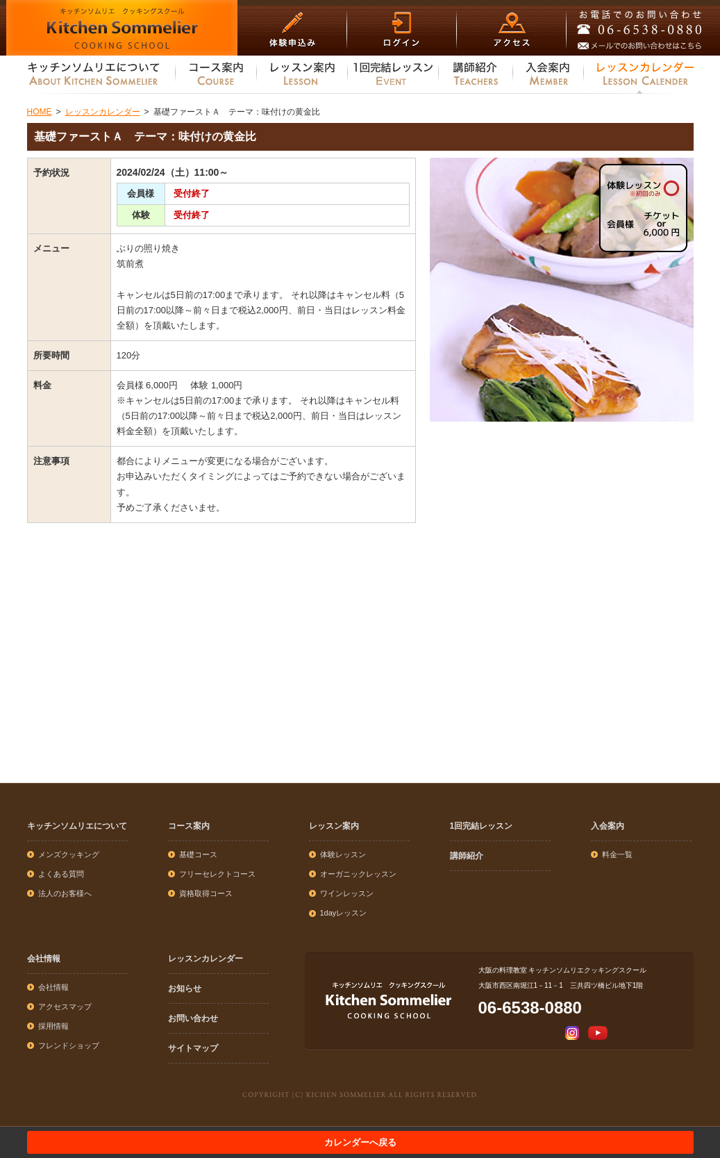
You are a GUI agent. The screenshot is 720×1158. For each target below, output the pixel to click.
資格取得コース (206, 893)
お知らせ (184, 988)
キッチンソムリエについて (77, 826)
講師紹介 (466, 856)
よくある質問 (61, 874)
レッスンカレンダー (205, 958)
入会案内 (607, 826)
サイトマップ (193, 1048)
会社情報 (43, 958)
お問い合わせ (193, 1018)
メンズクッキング (68, 854)
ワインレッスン (347, 893)
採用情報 (53, 1026)
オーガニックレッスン (358, 874)
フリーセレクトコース (217, 874)
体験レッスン (343, 854)
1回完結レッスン (481, 826)
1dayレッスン (343, 913)
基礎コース (198, 854)
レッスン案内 (334, 826)
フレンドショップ (68, 1045)
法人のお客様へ (65, 893)
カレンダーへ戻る (360, 1142)
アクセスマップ (65, 1006)
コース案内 (189, 826)
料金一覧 (617, 854)
